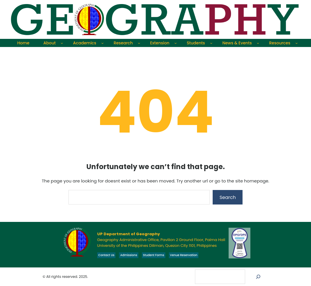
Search (228, 197)
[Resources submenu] (296, 43)
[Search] (258, 276)
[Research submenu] (139, 43)
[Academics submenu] (102, 43)
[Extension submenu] (175, 43)
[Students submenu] (211, 43)
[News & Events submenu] (258, 43)
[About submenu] (62, 43)
